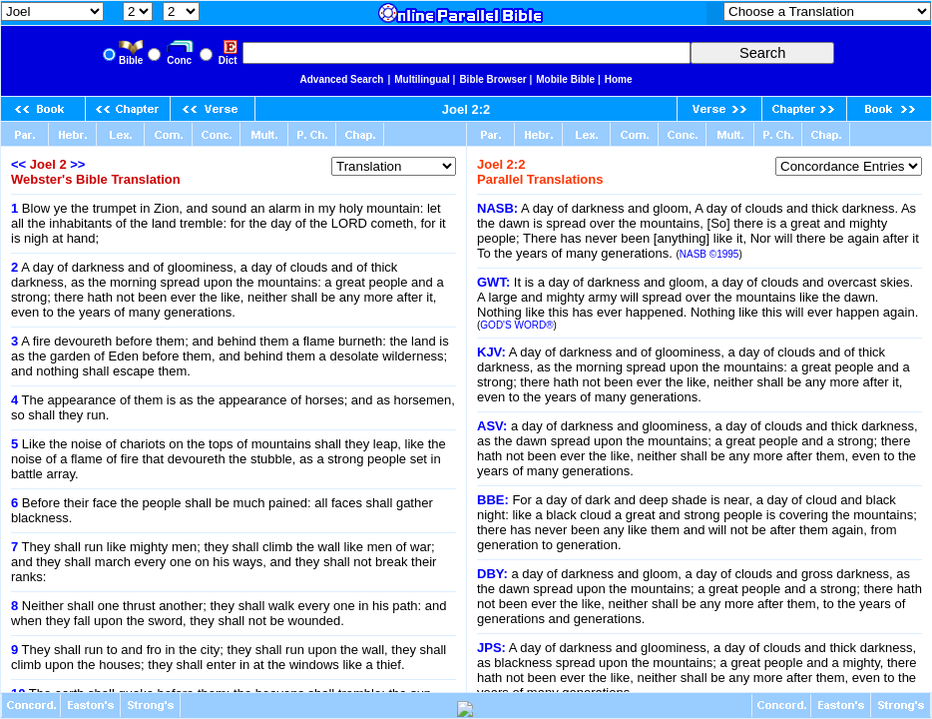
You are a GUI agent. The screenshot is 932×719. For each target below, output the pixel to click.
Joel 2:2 (466, 109)
